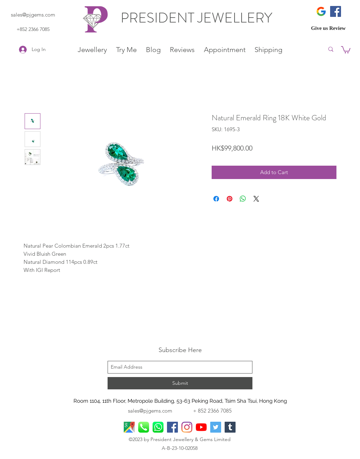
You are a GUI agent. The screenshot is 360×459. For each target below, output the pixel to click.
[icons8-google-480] (321, 11)
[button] (346, 49)
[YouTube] (201, 427)
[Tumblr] (230, 427)
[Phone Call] (143, 427)
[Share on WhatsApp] (243, 199)
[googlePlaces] (129, 427)
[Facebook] (335, 11)
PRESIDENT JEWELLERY (198, 18)
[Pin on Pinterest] (229, 199)
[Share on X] (256, 199)
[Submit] (180, 383)
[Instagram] (186, 427)
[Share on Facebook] (216, 199)
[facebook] (172, 427)
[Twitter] (215, 427)
